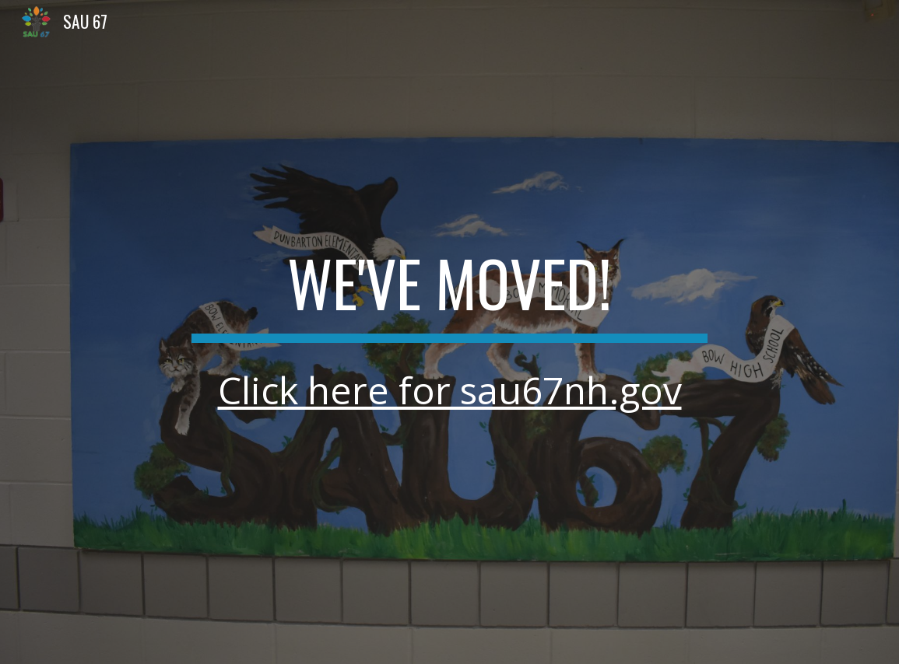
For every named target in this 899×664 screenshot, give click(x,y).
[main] (450, 332)
